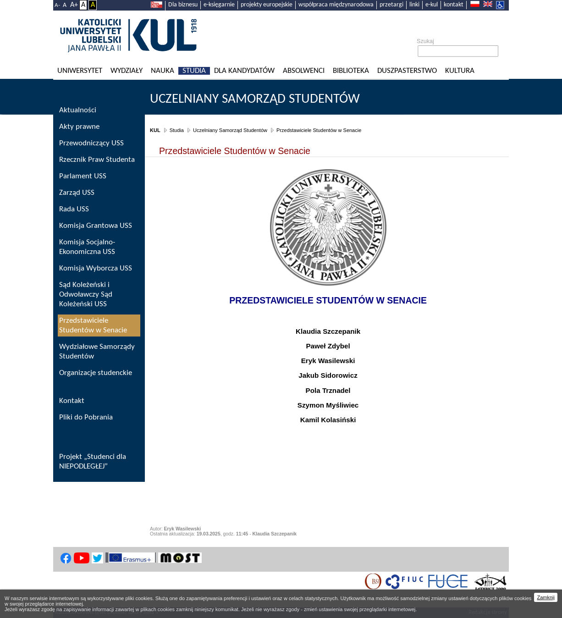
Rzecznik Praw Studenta (97, 160)
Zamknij (546, 597)
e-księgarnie (219, 4)
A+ (74, 5)
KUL (155, 130)
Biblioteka (351, 71)
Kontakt (71, 401)
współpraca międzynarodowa (336, 4)
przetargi (391, 4)
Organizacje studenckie (95, 373)
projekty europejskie (266, 4)
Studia (194, 71)
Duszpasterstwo (407, 71)
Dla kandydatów (244, 71)
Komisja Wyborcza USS (95, 268)
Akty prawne (79, 127)
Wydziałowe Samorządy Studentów (97, 351)
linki (414, 4)
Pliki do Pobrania (86, 417)
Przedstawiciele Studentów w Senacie (318, 130)
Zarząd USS (76, 193)
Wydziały (126, 71)
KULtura (459, 71)
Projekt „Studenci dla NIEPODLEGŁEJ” (92, 461)
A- (57, 5)
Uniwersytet (79, 71)
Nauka (162, 71)
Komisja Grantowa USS (95, 226)
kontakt (453, 4)
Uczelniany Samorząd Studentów (255, 99)
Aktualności (77, 110)
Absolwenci (304, 71)
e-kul (431, 4)
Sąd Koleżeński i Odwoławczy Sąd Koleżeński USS (85, 294)
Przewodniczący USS (91, 143)
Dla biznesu (183, 4)
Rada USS (74, 209)
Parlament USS (82, 176)
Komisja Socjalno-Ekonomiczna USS (87, 247)
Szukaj (425, 41)
